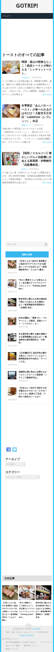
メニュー (7, 16)
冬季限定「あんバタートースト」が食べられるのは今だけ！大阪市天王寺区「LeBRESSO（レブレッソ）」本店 (36, 113)
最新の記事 (27, 254)
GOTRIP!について (10, 639)
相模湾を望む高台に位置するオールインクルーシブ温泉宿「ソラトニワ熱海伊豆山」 (33, 375)
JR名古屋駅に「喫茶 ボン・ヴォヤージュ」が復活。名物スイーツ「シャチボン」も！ (33, 321)
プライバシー (46, 642)
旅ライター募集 (13, 645)
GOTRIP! (27, 5)
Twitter (14, 449)
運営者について (30, 645)
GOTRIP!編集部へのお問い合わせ (21, 642)
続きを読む (47, 94)
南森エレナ (26, 125)
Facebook (8, 449)
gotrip (24, 169)
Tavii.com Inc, (26, 635)
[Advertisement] (27, 33)
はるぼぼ (25, 77)
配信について (12, 649)
